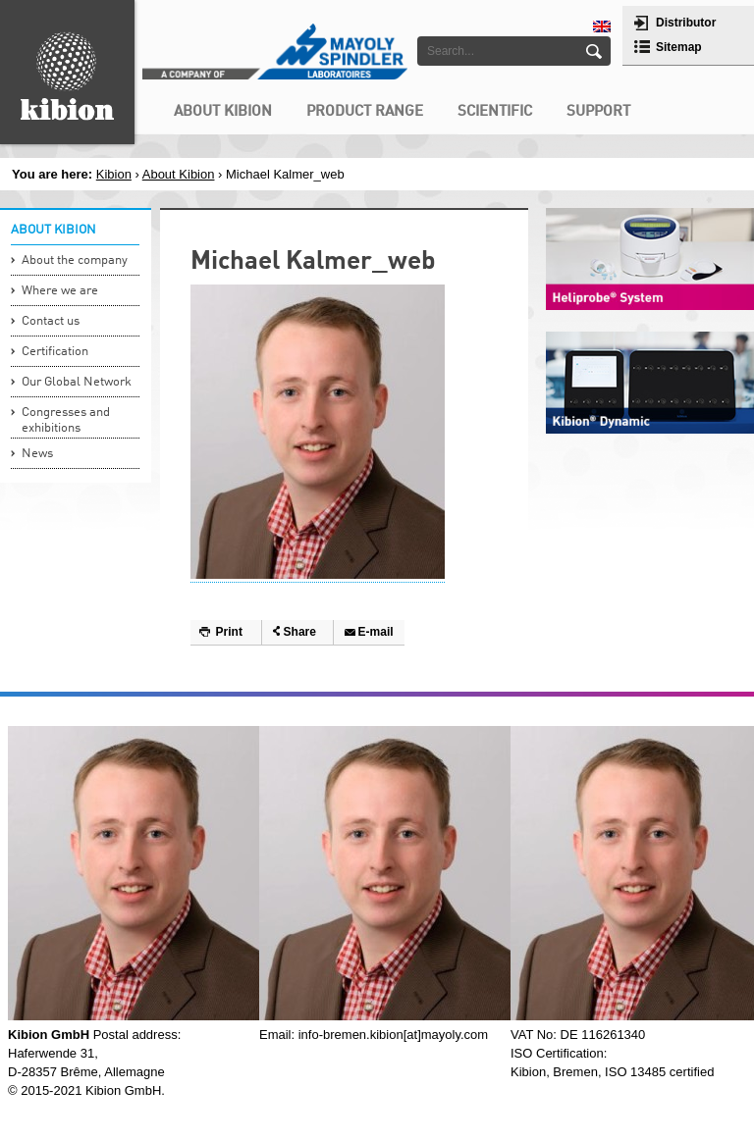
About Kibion (178, 174)
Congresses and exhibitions (66, 420)
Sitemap (679, 47)
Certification (55, 351)
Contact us (51, 321)
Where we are (60, 291)
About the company (75, 260)
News (37, 453)
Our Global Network (77, 382)
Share (300, 632)
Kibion (114, 174)
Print (229, 632)
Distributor (686, 22)
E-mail (376, 632)
